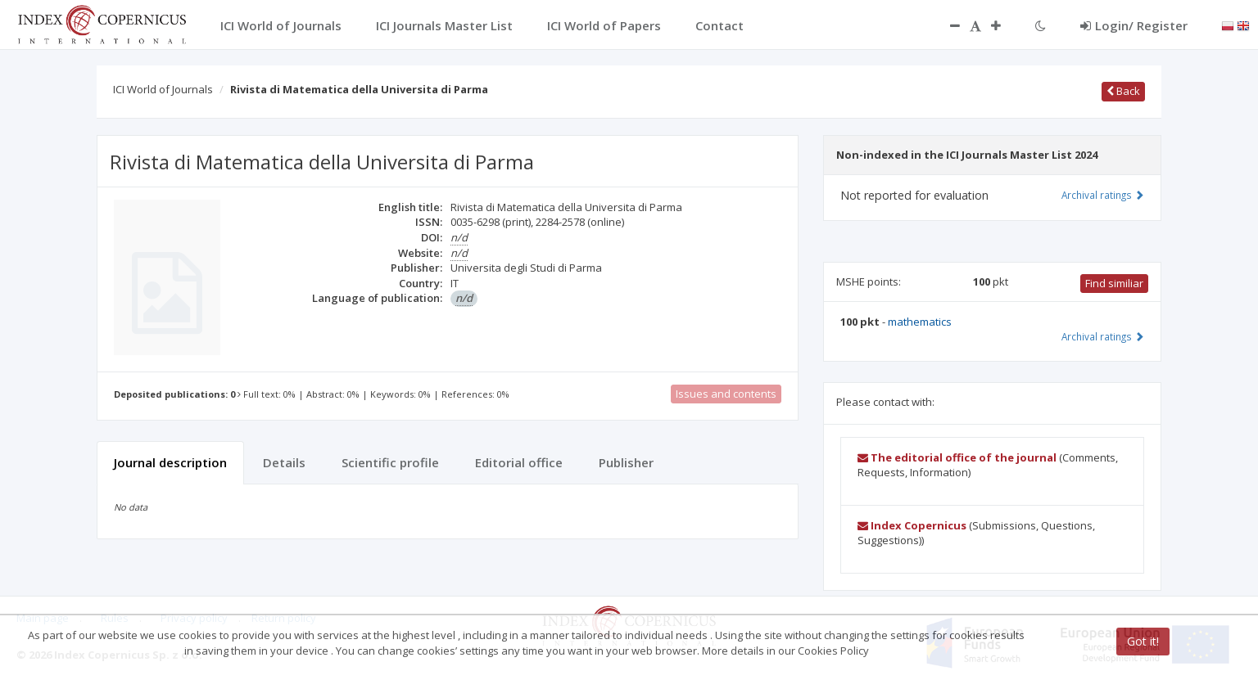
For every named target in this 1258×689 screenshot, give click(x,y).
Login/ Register (1134, 25)
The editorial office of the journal (957, 457)
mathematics (920, 321)
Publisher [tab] (626, 462)
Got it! (1143, 641)
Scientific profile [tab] (390, 462)
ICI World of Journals (163, 89)
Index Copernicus (912, 525)
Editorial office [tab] (519, 462)
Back (1123, 90)
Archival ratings (1102, 194)
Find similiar (1114, 283)
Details (284, 462)
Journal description (170, 462)
